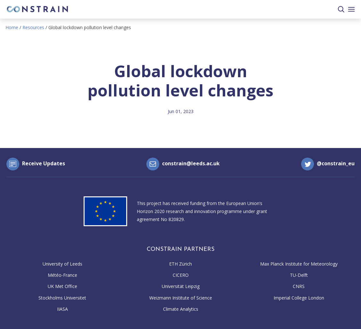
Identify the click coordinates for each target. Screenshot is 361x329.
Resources (33, 27)
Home (11, 27)
